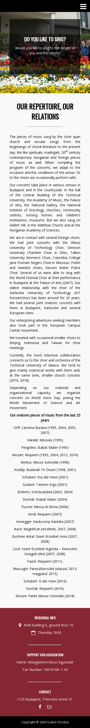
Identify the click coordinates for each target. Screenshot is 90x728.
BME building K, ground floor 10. (46, 625)
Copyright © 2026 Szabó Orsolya (45, 722)
